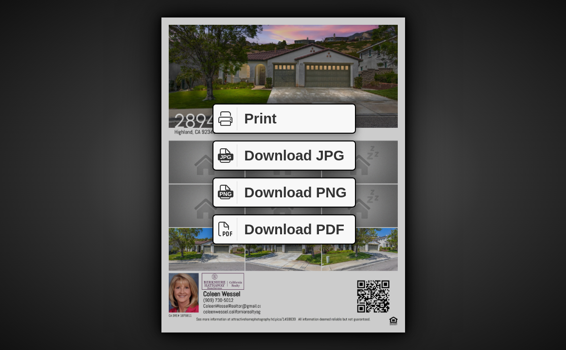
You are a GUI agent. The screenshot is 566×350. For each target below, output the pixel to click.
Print (245, 118)
